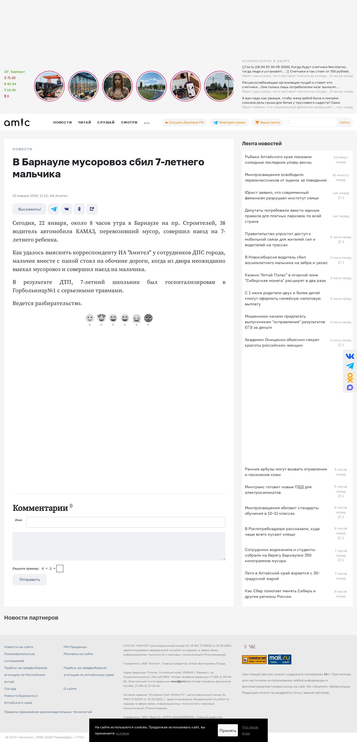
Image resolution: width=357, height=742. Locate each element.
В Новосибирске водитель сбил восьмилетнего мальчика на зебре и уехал (286, 260)
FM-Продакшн (75, 647)
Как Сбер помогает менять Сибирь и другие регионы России (280, 593)
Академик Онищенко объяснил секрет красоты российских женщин (282, 342)
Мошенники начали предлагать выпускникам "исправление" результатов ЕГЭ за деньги (285, 322)
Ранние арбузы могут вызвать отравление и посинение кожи (286, 472)
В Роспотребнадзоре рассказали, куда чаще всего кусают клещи (282, 531)
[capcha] (59, 568)
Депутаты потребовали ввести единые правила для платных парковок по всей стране (283, 216)
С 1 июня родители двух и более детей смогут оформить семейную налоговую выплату (283, 298)
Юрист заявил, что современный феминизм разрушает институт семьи (282, 195)
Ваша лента (267, 122)
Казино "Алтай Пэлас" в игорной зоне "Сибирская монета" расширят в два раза (285, 277)
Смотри (129, 122)
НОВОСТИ (23, 149)
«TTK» (80, 737)
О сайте (70, 689)
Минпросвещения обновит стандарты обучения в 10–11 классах (282, 510)
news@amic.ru (180, 681)
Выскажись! (29, 209)
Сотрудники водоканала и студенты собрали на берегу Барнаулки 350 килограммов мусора (280, 555)
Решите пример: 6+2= (34, 568)
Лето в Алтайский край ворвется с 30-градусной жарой (282, 576)
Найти (345, 122)
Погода (10, 689)
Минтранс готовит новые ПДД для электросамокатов (278, 489)
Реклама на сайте (78, 654)
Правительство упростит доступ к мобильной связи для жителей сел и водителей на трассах (280, 239)
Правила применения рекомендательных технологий (48, 712)
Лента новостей (262, 143)
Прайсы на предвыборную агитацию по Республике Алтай (25, 675)
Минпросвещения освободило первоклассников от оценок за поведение (286, 177)
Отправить (30, 579)
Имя (18, 520)
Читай (84, 122)
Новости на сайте (18, 647)
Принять (227, 730)
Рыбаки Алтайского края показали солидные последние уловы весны (278, 159)
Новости (62, 122)
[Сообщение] (119, 546)
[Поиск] (310, 122)
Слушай (106, 122)
